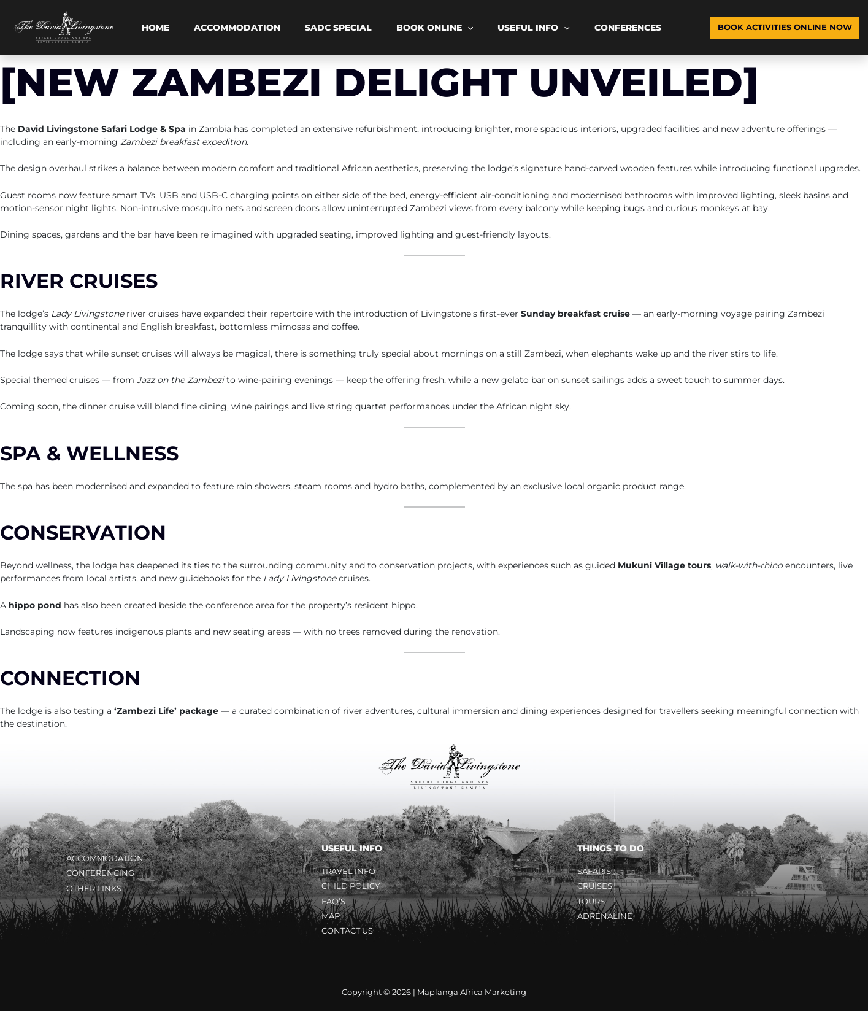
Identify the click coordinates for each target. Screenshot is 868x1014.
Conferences (540, 27)
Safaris (596, 872)
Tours (592, 903)
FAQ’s (334, 903)
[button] (411, 27)
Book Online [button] (378, 27)
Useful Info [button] (462, 27)
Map (331, 918)
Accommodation (213, 27)
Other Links (95, 890)
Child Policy (352, 887)
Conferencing (102, 874)
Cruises (596, 887)
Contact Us (349, 934)
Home (147, 27)
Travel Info (350, 872)
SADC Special (298, 27)
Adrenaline (606, 918)
